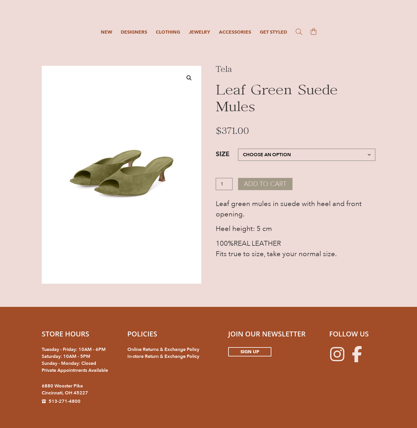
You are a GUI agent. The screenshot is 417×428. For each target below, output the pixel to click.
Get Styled (273, 32)
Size (222, 154)
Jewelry (199, 32)
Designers (134, 32)
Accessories (235, 32)
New (106, 32)
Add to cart (267, 184)
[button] (189, 78)
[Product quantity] (224, 184)
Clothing (168, 32)
